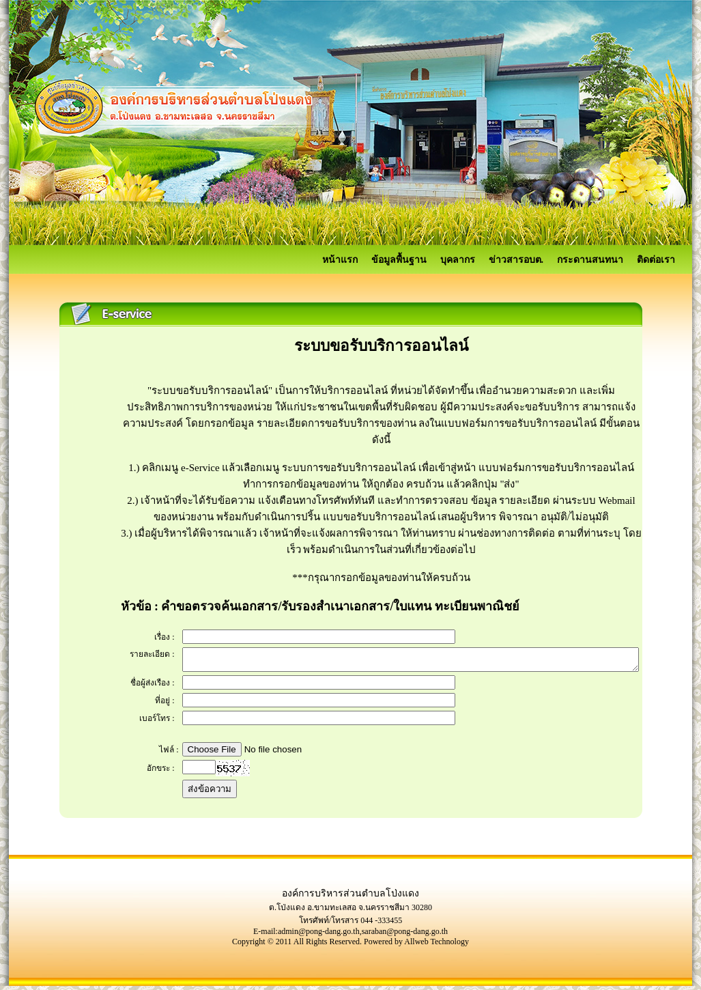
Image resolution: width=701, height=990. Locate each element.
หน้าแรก (340, 260)
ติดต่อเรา (656, 260)
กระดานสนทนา (590, 260)
